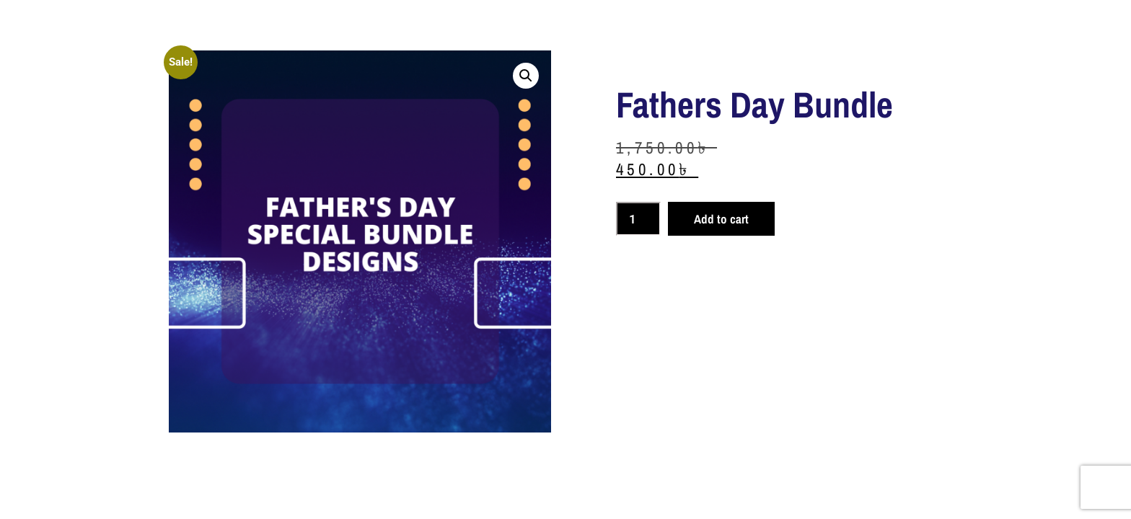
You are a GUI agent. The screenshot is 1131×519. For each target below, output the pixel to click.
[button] (526, 76)
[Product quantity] (638, 219)
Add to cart (721, 218)
